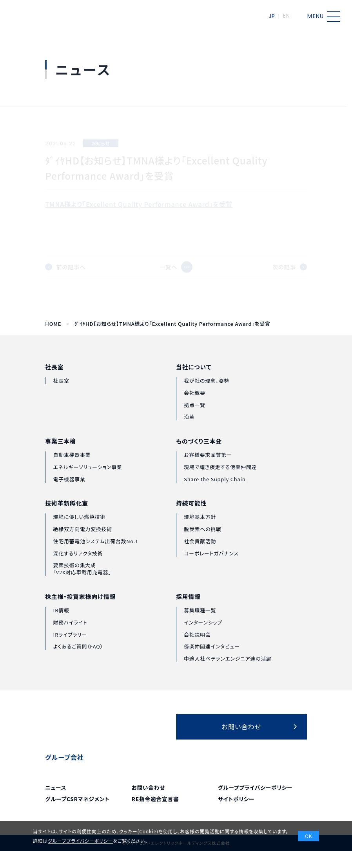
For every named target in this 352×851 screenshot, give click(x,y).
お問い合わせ (148, 787)
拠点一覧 (194, 418)
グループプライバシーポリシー (255, 787)
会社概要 (194, 405)
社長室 (54, 376)
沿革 (189, 430)
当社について (193, 380)
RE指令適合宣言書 (155, 799)
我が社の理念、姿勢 (206, 393)
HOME (53, 323)
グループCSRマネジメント (77, 799)
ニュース (55, 787)
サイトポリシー (236, 799)
